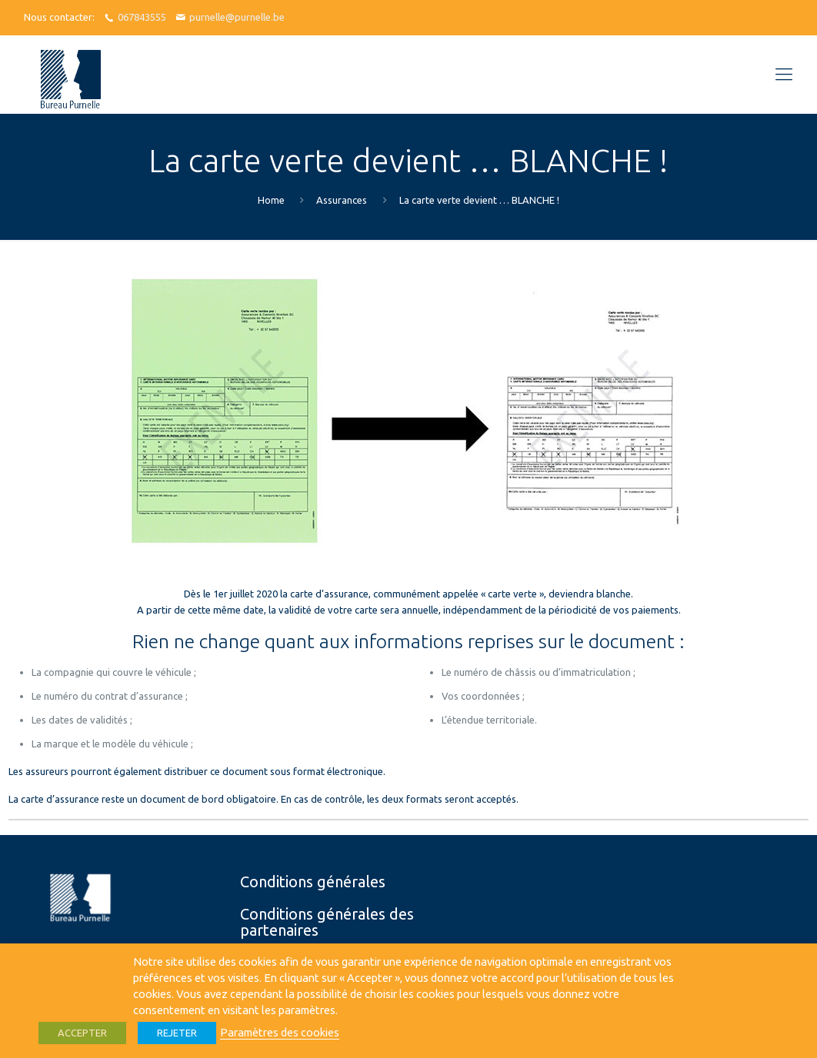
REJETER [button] (177, 1032)
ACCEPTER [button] (82, 1032)
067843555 (142, 17)
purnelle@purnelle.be (237, 17)
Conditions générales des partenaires (327, 922)
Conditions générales (312, 881)
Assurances (341, 200)
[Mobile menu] (784, 74)
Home (271, 200)
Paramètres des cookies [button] (279, 1032)
